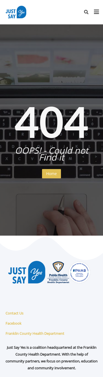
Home (51, 173)
